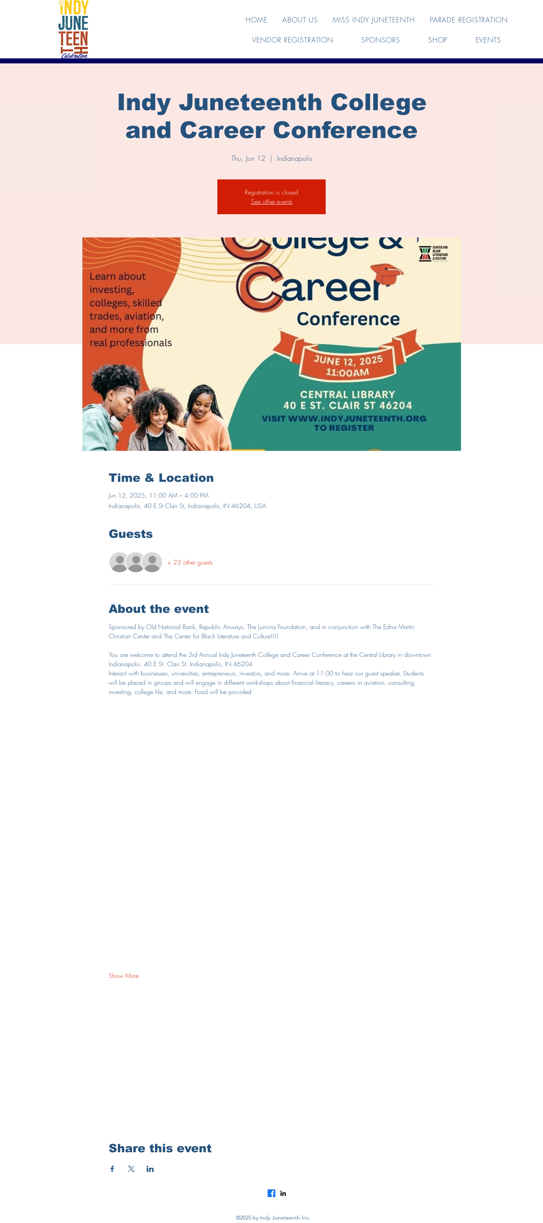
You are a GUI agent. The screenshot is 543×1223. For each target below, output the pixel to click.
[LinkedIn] (283, 1193)
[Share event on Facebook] (112, 1169)
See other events (271, 201)
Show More (124, 975)
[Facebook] (271, 1193)
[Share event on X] (131, 1169)
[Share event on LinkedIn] (150, 1169)
